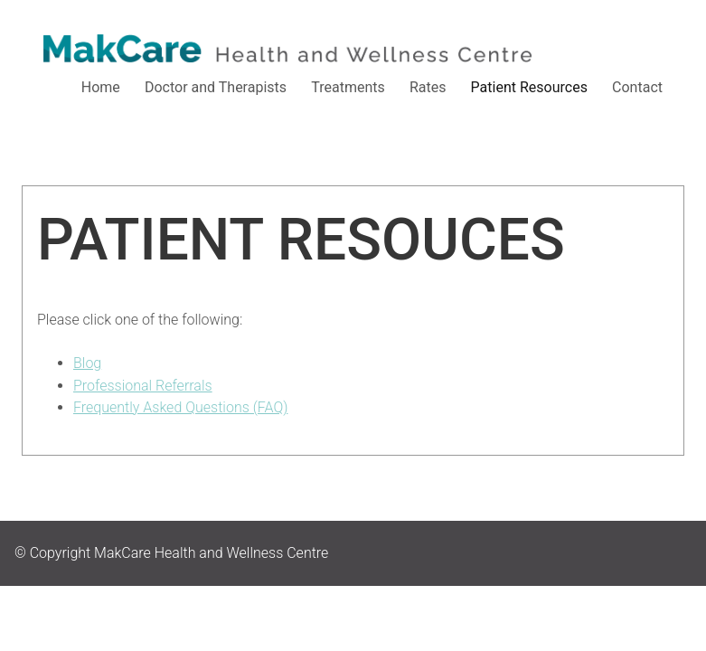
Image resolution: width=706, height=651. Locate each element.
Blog (87, 363)
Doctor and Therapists (216, 87)
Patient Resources (529, 87)
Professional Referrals (142, 385)
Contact (637, 87)
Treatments (348, 87)
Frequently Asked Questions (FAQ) (180, 407)
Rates (428, 87)
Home (100, 87)
